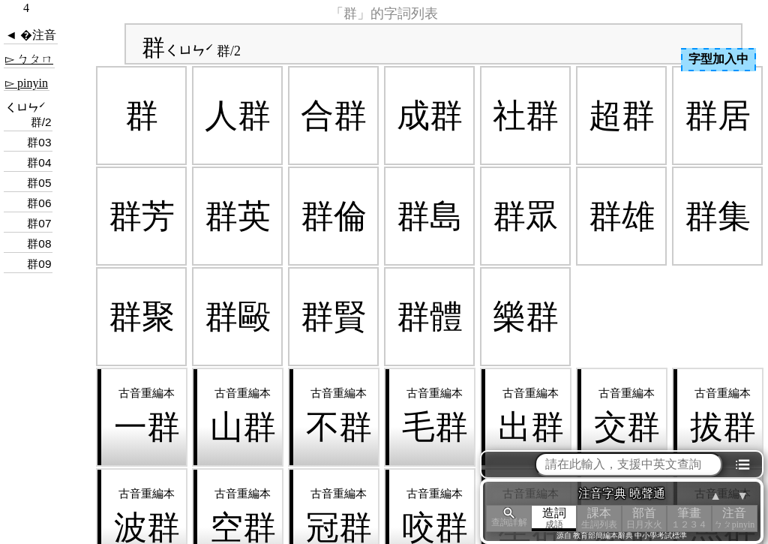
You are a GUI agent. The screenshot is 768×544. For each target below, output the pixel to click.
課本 (599, 518)
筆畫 (689, 518)
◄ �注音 (30, 35)
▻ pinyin (26, 83)
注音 (734, 518)
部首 (644, 518)
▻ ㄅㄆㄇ (29, 59)
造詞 (554, 518)
